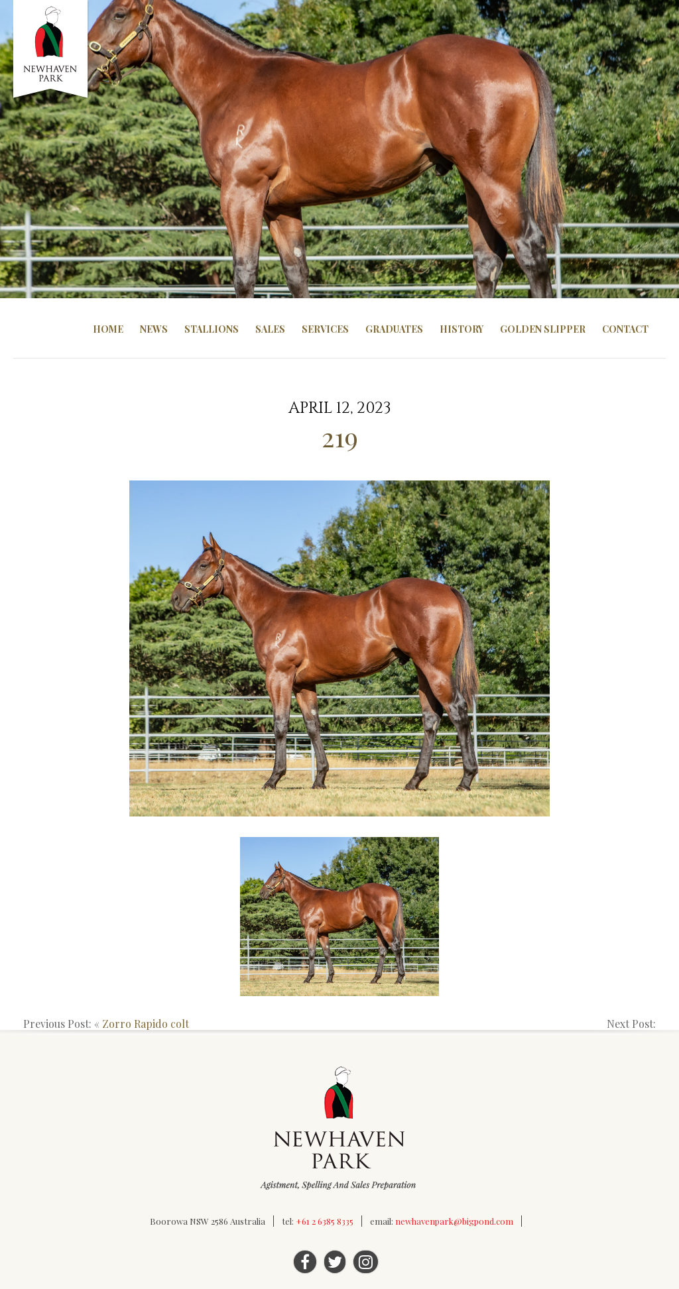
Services (325, 329)
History (461, 329)
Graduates (394, 329)
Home (108, 329)
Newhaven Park (51, 49)
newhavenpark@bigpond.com (454, 1221)
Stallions (211, 329)
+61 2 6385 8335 (324, 1221)
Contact (625, 329)
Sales (270, 329)
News (154, 329)
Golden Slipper (543, 329)
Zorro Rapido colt (145, 1024)
